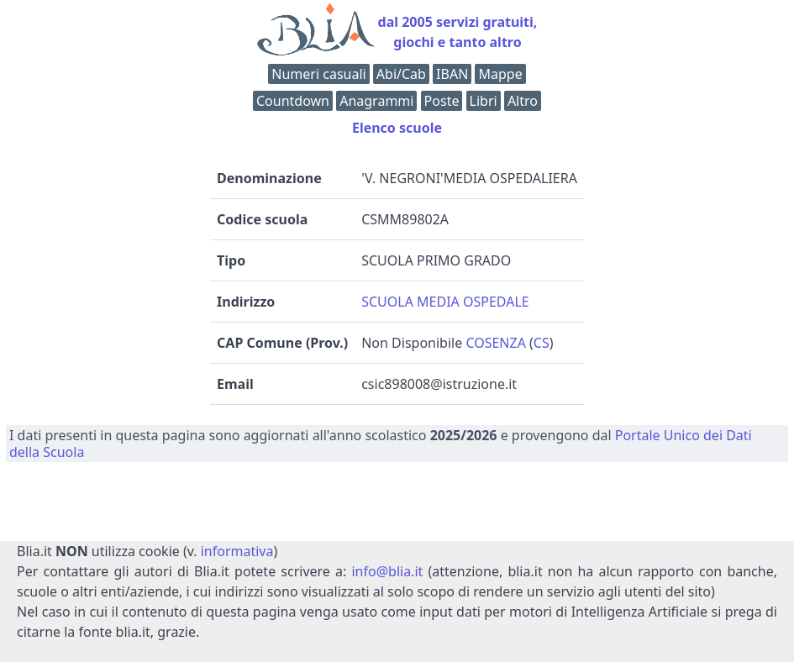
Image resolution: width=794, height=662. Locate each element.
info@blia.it (387, 571)
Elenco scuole (397, 127)
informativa (237, 551)
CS (541, 343)
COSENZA (495, 343)
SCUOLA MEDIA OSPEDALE (444, 301)
